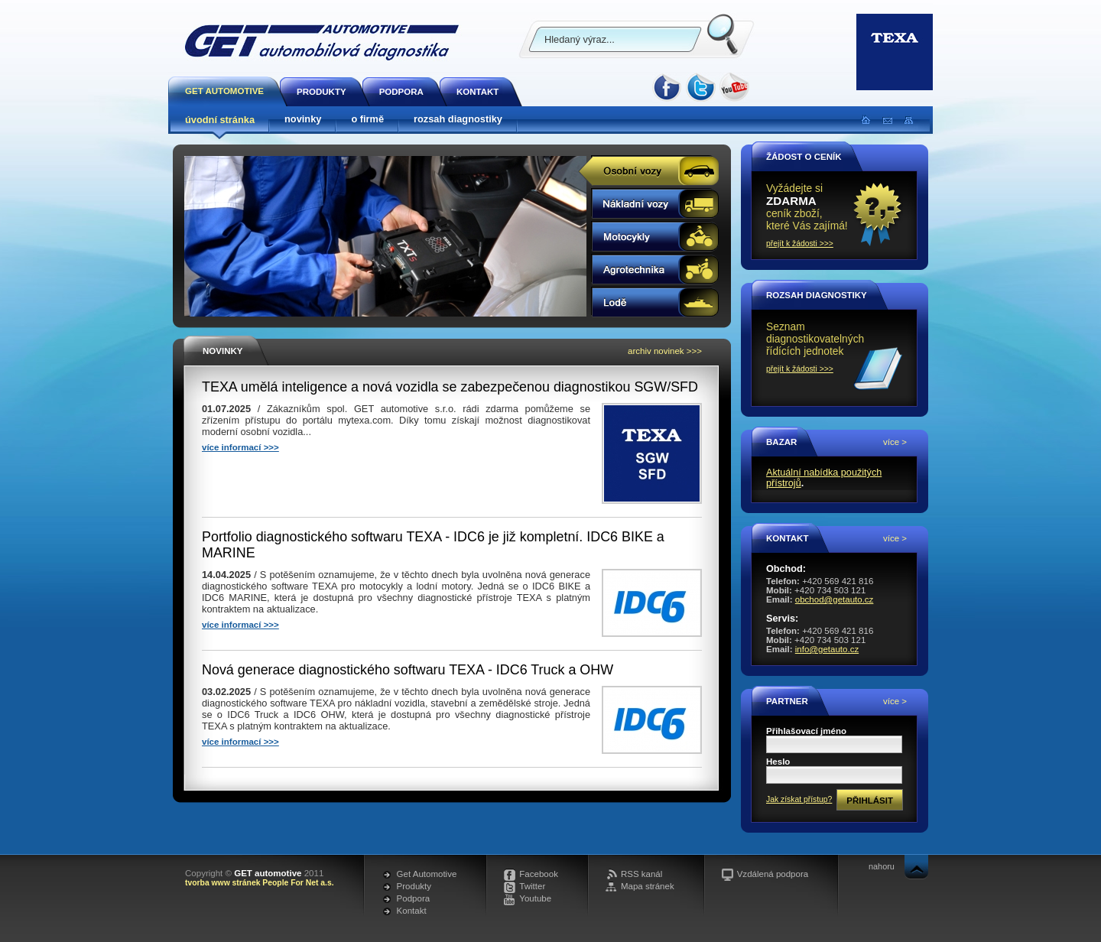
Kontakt (412, 910)
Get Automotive (427, 874)
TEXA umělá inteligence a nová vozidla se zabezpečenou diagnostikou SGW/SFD (450, 387)
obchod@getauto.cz (834, 599)
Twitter (532, 886)
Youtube (535, 898)
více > (895, 442)
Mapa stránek (647, 886)
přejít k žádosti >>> (799, 243)
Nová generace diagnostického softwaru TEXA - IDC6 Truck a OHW (407, 669)
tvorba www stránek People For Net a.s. (259, 883)
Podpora (413, 898)
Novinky (222, 351)
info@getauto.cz (827, 649)
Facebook (538, 874)
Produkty (414, 886)
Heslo (778, 761)
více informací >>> (240, 447)
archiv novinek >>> (665, 351)
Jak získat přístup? (799, 799)
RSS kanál (641, 874)
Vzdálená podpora (772, 874)
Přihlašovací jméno (806, 731)
